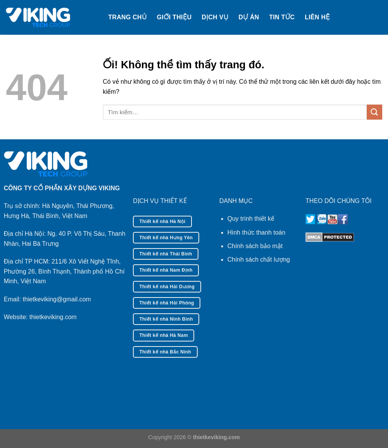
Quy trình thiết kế (250, 218)
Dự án (249, 17)
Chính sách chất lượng (258, 259)
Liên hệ (317, 17)
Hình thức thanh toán (256, 232)
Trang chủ (127, 17)
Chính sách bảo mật (254, 246)
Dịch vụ (215, 17)
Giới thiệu (174, 17)
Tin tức (282, 17)
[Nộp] (374, 112)
